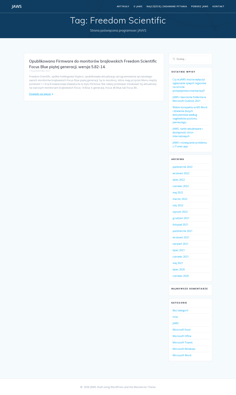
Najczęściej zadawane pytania (167, 6)
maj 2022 (178, 192)
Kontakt (218, 6)
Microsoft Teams (183, 342)
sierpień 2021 (180, 244)
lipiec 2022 (179, 179)
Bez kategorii (180, 310)
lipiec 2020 (179, 269)
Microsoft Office (182, 336)
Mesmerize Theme (145, 387)
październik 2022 (182, 167)
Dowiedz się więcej (40, 94)
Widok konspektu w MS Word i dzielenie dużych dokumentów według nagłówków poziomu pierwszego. (190, 115)
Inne (175, 317)
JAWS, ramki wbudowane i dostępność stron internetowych (188, 132)
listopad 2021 (180, 224)
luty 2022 (178, 205)
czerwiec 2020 (181, 276)
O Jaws (138, 6)
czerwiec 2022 (181, 186)
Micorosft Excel (181, 329)
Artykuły (123, 6)
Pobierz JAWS (199, 6)
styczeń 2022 (180, 211)
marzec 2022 (180, 199)
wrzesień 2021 (181, 237)
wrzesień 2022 (181, 173)
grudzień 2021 (181, 218)
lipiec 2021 (179, 250)
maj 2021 (178, 263)
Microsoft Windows (184, 349)
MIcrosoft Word (182, 355)
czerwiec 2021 (181, 256)
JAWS (17, 6)
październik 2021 (182, 231)
